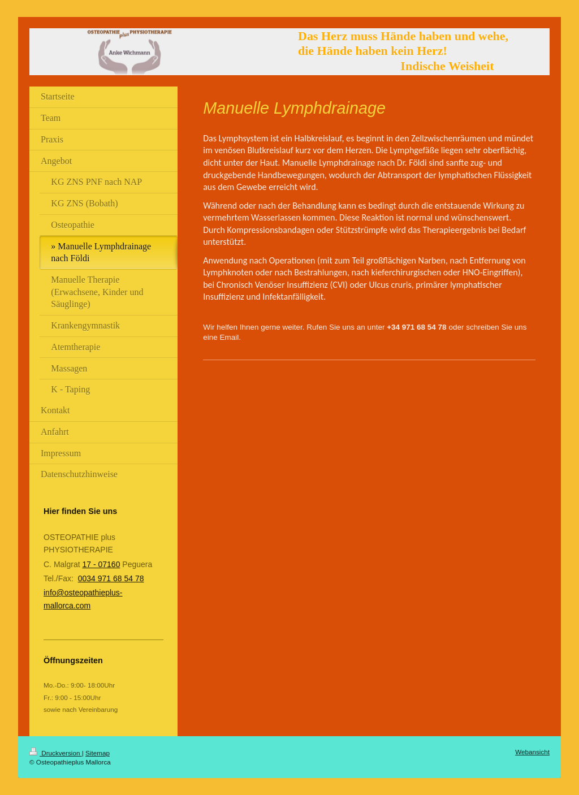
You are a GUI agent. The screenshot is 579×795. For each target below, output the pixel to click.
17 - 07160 (101, 564)
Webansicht (532, 751)
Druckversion (55, 753)
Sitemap (97, 753)
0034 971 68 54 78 (111, 578)
